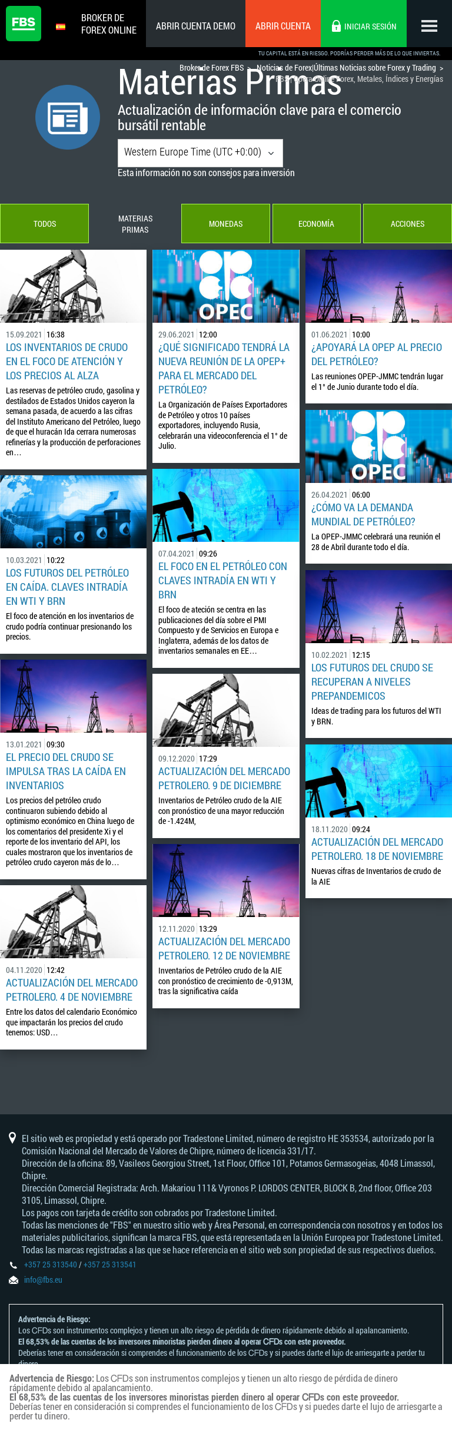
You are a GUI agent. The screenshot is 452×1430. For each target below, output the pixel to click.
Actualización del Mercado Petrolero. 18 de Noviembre (377, 849)
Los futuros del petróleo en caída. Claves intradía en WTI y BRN (67, 587)
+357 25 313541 (110, 1264)
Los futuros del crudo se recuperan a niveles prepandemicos (372, 682)
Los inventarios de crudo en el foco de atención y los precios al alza (67, 361)
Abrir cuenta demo (195, 25)
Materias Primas (135, 224)
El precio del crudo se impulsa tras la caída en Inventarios (66, 771)
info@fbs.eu (43, 1279)
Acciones (407, 224)
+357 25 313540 (50, 1264)
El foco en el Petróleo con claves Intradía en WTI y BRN (222, 581)
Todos (44, 224)
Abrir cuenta (283, 25)
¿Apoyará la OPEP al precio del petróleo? (376, 354)
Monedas (225, 224)
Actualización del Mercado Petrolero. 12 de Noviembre (224, 949)
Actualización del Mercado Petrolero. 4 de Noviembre (72, 990)
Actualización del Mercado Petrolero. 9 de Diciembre (224, 778)
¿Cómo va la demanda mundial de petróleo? (363, 515)
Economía (317, 224)
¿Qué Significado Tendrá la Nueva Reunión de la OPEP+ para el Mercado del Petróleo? (224, 368)
